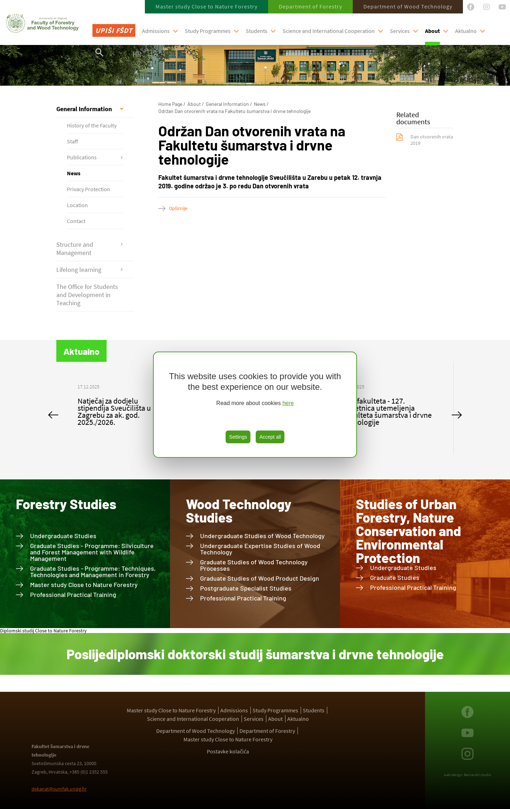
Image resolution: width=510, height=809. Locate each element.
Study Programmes (208, 30)
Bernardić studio (477, 774)
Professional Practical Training (73, 594)
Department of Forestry (310, 6)
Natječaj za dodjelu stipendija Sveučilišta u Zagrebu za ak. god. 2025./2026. (114, 411)
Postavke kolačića (228, 751)
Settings (238, 437)
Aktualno (466, 30)
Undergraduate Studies (63, 536)
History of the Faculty (92, 125)
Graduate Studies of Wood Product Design (259, 578)
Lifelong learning (78, 270)
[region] (255, 405)
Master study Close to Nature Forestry (206, 6)
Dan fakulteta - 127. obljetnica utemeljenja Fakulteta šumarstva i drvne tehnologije (387, 411)
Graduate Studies (394, 577)
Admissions (156, 30)
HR (136, 54)
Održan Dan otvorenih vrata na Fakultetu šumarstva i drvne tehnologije (234, 111)
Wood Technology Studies (238, 510)
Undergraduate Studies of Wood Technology (262, 536)
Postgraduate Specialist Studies (245, 588)
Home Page (170, 104)
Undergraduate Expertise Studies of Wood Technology (260, 549)
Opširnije (178, 208)
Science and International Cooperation (329, 30)
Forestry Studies (66, 504)
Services (400, 30)
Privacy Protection (88, 189)
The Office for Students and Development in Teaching (87, 295)
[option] (122, 408)
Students (256, 30)
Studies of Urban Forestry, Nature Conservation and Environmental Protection (408, 531)
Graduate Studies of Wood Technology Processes (254, 565)
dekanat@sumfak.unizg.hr (59, 789)
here (288, 403)
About (432, 30)
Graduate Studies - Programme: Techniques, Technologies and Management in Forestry (93, 571)
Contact (76, 220)
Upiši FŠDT (113, 30)
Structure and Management (74, 248)
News (73, 173)
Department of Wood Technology (407, 6)
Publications (82, 157)
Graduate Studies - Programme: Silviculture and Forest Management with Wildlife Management (92, 552)
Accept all (270, 437)
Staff (72, 141)
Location (77, 205)
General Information (84, 109)
